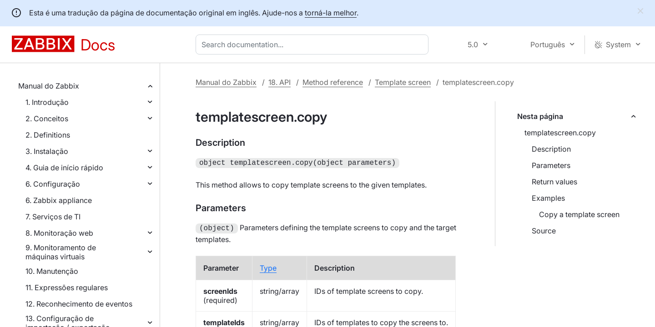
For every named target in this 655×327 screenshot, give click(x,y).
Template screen (403, 82)
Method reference (332, 82)
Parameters (551, 165)
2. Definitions (47, 134)
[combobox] (314, 44)
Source (544, 230)
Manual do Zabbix (48, 85)
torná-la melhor (331, 12)
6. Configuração (52, 183)
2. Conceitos (46, 118)
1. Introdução (47, 102)
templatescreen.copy (560, 132)
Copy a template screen (579, 214)
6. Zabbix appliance (58, 200)
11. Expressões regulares (66, 287)
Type (268, 266)
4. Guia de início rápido (64, 167)
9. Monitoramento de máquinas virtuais (60, 252)
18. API (279, 82)
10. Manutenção (51, 271)
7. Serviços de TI (53, 216)
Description (551, 149)
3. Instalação (46, 151)
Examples (548, 198)
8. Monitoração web (59, 233)
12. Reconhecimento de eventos (78, 303)
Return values (554, 181)
